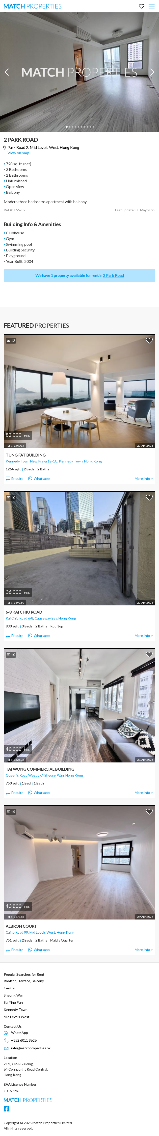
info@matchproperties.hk (31, 1048)
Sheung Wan (13, 995)
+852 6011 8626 (24, 1040)
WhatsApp (19, 1032)
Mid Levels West (16, 1017)
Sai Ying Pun (13, 1002)
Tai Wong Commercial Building (40, 769)
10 (93, 127)
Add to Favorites (149, 340)
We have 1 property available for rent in (79, 275)
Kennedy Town (15, 1009)
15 (11, 812)
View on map (18, 152)
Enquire (14, 478)
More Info (142, 478)
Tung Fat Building (26, 455)
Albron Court (21, 926)
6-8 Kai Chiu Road (24, 612)
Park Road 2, (43, 147)
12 (11, 340)
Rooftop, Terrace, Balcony (24, 981)
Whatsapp (39, 478)
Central (9, 988)
